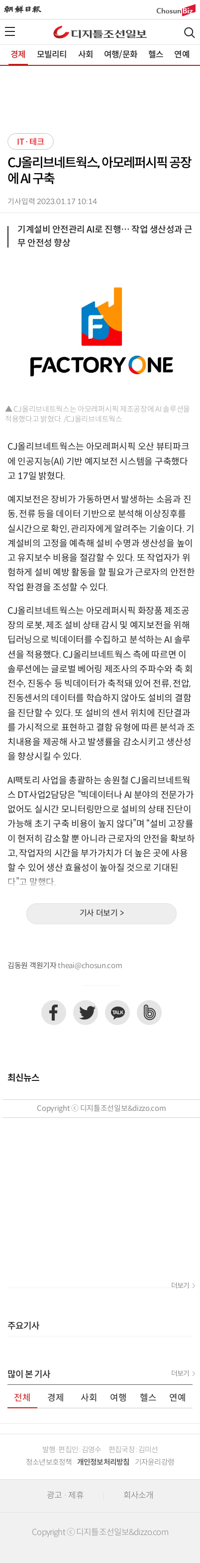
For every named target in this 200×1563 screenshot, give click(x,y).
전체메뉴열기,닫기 (10, 31)
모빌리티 (52, 55)
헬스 (155, 55)
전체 (22, 1398)
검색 (189, 32)
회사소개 (138, 1496)
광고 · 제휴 (65, 1496)
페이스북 (53, 1012)
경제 (17, 55)
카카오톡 (117, 1012)
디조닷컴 (100, 31)
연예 (181, 55)
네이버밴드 (149, 1012)
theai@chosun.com (90, 966)
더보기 (180, 1286)
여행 (118, 1398)
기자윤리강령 (155, 1462)
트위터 (85, 1012)
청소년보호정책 (49, 1462)
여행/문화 (120, 55)
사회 (85, 55)
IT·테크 (30, 142)
